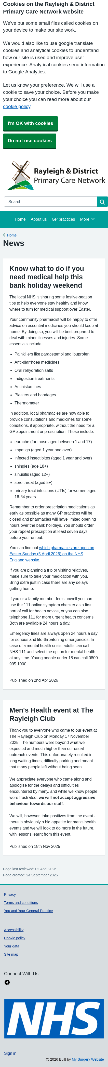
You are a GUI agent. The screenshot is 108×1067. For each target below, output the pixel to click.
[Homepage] (55, 175)
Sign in (10, 1053)
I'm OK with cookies (30, 123)
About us (39, 219)
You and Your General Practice (28, 911)
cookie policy (16, 106)
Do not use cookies (30, 140)
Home (20, 219)
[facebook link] (7, 982)
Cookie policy (14, 938)
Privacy (10, 894)
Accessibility (13, 930)
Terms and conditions (21, 902)
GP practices (63, 219)
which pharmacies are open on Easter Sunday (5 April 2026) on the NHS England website (51, 554)
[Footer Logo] (54, 1019)
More (87, 219)
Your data (11, 946)
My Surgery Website (88, 1059)
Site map (11, 954)
